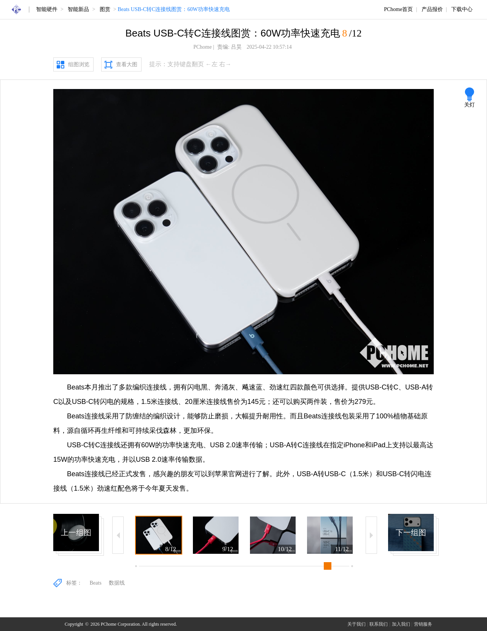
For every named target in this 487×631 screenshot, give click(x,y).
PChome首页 (398, 9)
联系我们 (378, 624)
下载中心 (462, 9)
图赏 (105, 9)
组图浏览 (78, 64)
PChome (202, 47)
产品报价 (432, 9)
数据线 (117, 583)
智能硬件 (46, 9)
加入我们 (401, 624)
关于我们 (356, 624)
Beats (96, 583)
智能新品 (78, 9)
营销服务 (423, 624)
